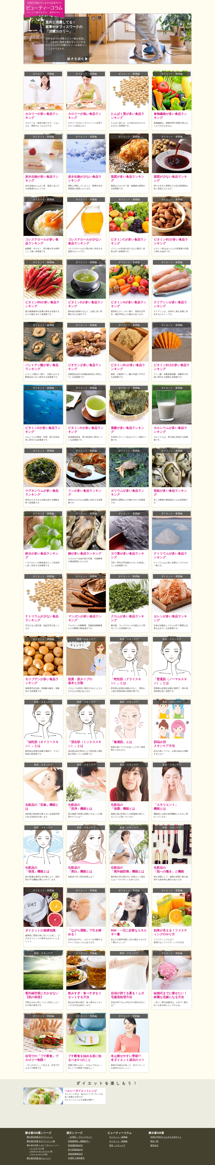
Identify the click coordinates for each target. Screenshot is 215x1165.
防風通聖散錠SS (75, 1145)
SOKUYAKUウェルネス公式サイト (166, 1137)
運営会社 (154, 1145)
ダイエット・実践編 (118, 1141)
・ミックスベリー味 (36, 1148)
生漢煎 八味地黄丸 (76, 1158)
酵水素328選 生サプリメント (40, 1137)
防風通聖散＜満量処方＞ (79, 1141)
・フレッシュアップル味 (38, 1154)
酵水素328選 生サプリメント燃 (41, 1141)
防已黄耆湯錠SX (75, 1149)
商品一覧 (154, 1141)
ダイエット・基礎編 (118, 1137)
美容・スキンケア (117, 1145)
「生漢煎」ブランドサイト (80, 1137)
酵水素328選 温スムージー (39, 1158)
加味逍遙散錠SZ (75, 1154)
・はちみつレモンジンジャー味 (40, 1151)
